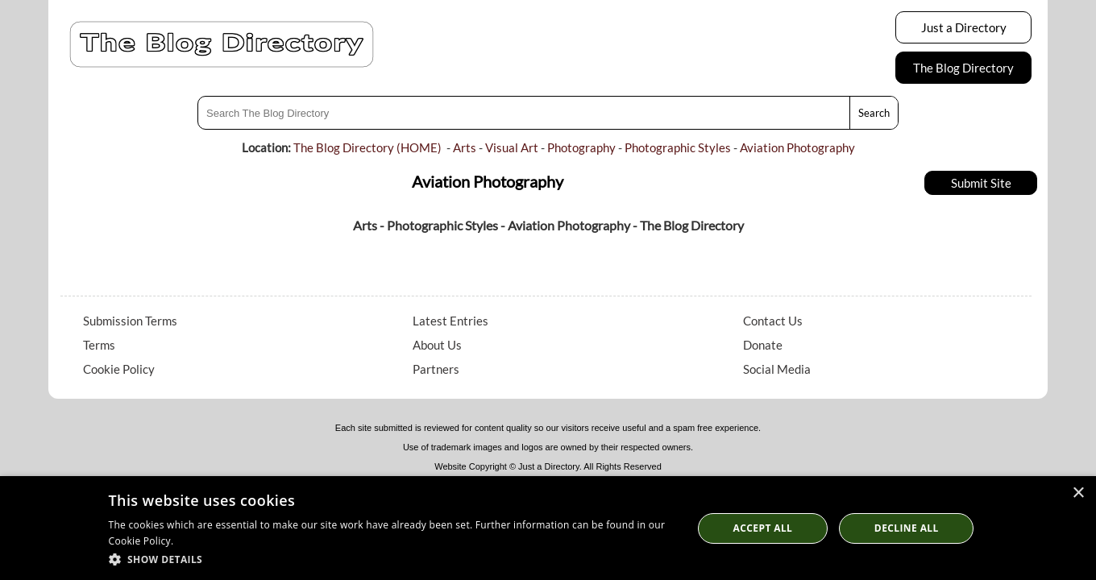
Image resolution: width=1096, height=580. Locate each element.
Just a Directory (964, 27)
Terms (99, 345)
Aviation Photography (797, 147)
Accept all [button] (763, 528)
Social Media (777, 369)
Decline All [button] (906, 528)
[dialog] (548, 528)
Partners (436, 369)
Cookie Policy (119, 369)
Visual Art (511, 147)
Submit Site (981, 183)
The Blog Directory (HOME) (367, 147)
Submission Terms (130, 320)
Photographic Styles (678, 147)
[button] (392, 558)
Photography (581, 147)
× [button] (1078, 493)
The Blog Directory (963, 67)
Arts (464, 147)
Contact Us (773, 320)
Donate (763, 345)
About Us (437, 345)
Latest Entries (450, 320)
